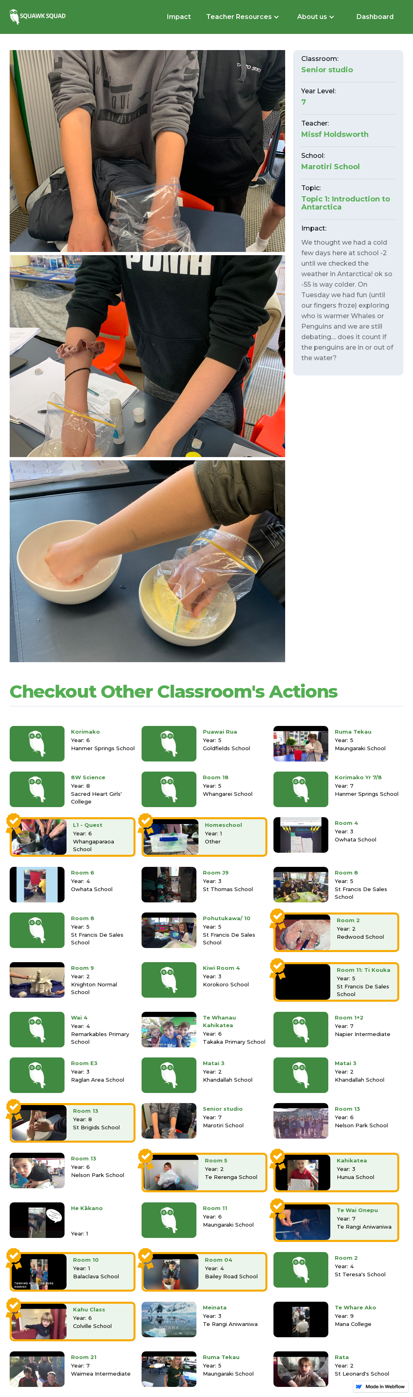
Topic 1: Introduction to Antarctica (345, 203)
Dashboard (375, 17)
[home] (39, 16)
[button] (242, 17)
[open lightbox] (147, 151)
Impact (179, 17)
